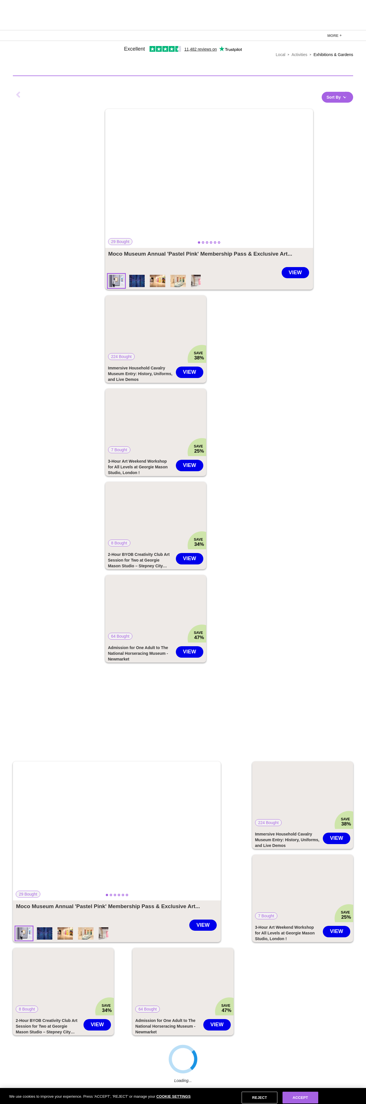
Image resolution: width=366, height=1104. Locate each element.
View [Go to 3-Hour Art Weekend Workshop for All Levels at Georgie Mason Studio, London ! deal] (189, 465)
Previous (18, 95)
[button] (209, 178)
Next (347, 95)
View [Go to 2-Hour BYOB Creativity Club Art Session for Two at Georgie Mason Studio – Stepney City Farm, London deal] (189, 558)
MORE (334, 35)
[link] (335, 35)
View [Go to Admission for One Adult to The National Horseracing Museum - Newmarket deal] (189, 652)
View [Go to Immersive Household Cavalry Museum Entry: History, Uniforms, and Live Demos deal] (189, 372)
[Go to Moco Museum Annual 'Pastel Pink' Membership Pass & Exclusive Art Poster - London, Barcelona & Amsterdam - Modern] (200, 254)
